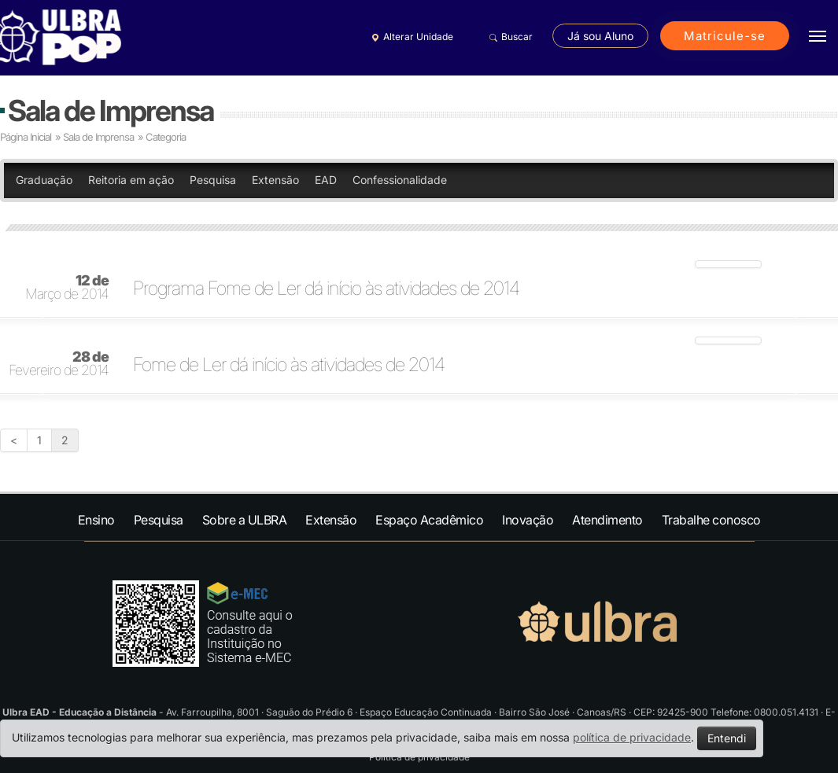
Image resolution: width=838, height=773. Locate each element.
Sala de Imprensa (110, 110)
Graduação (44, 179)
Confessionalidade (400, 179)
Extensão (275, 179)
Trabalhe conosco (711, 520)
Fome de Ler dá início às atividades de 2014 (289, 365)
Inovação (527, 520)
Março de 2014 (67, 287)
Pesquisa (213, 179)
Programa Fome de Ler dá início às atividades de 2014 (326, 288)
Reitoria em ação (131, 179)
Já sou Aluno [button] (600, 35)
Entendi (726, 738)
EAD (326, 179)
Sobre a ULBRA (244, 520)
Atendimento (607, 520)
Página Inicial (25, 137)
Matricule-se (725, 35)
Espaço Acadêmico (429, 520)
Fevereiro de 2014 (59, 364)
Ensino (96, 520)
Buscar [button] (509, 37)
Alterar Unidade (410, 37)
